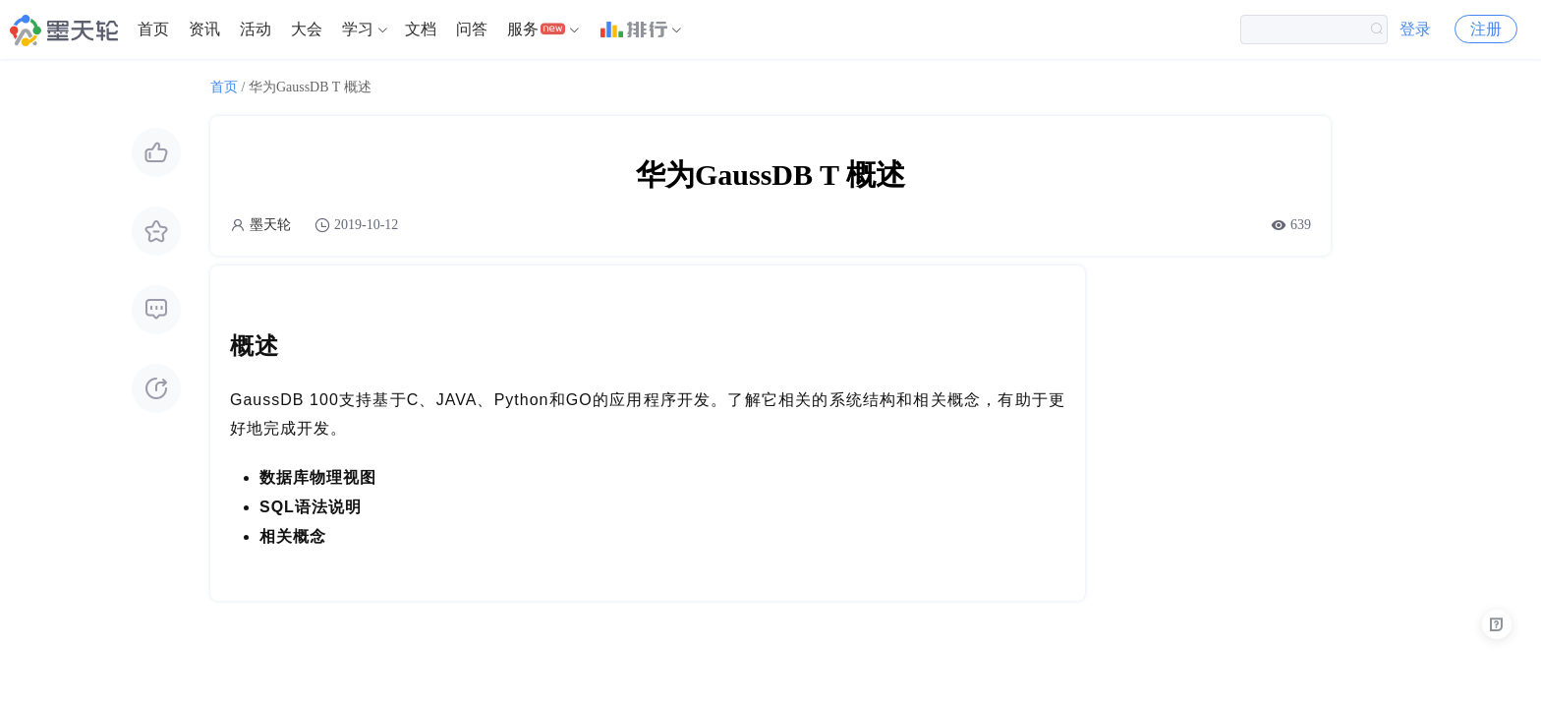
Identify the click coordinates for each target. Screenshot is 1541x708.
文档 (420, 29)
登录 (1415, 29)
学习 (357, 29)
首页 (153, 29)
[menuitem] (153, 29)
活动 (255, 29)
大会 (306, 29)
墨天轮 (270, 224)
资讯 (204, 29)
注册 (1486, 29)
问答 (471, 29)
